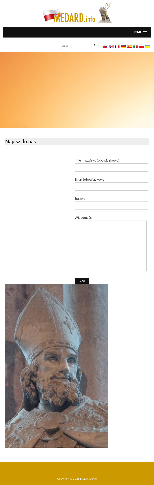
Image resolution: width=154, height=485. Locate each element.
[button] (139, 32)
